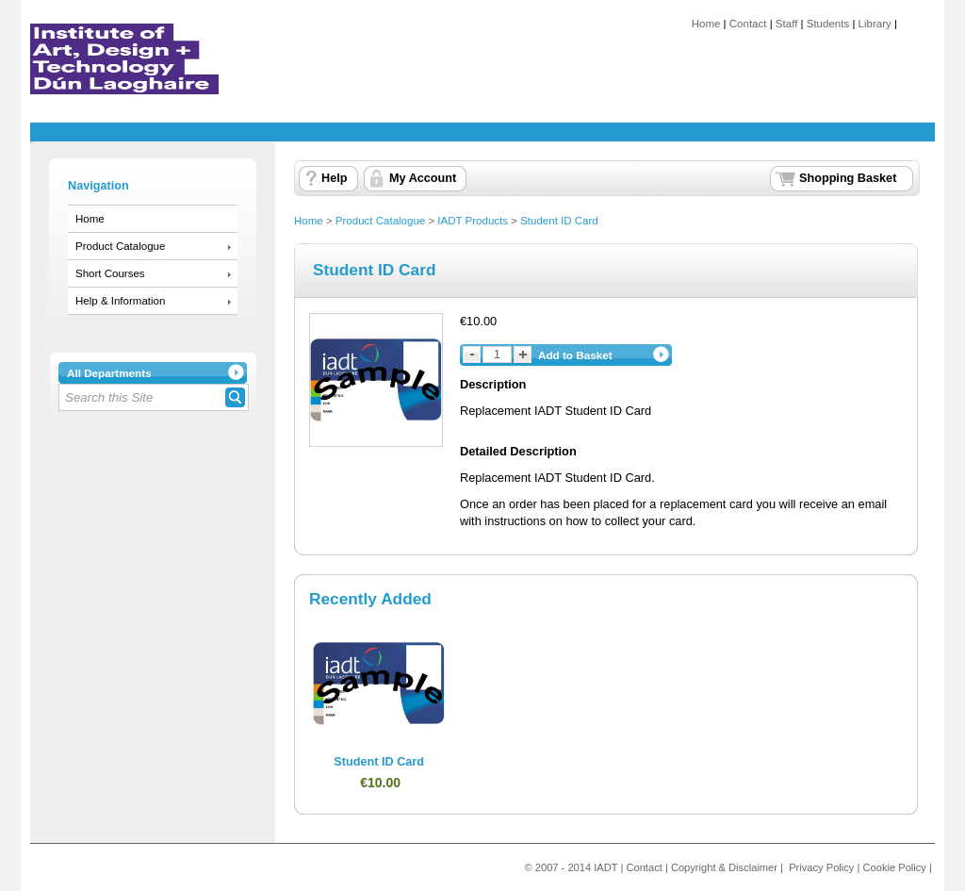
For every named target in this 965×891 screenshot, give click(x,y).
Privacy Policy (821, 867)
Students (828, 23)
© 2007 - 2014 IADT (570, 867)
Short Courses (110, 273)
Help (334, 178)
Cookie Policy (894, 867)
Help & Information (120, 300)
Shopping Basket (847, 178)
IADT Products (472, 220)
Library (875, 23)
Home (706, 23)
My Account (422, 178)
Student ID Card (559, 220)
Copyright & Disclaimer (724, 867)
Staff (786, 23)
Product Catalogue (120, 246)
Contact (748, 23)
